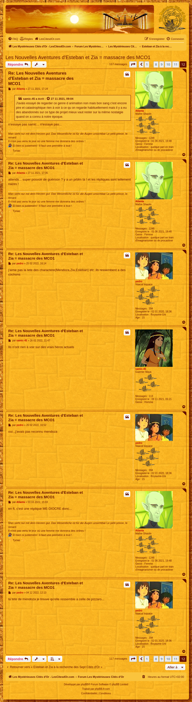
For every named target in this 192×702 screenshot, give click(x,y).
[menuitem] (13, 39)
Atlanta (139, 110)
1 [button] (147, 64)
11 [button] (176, 64)
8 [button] (156, 64)
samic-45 (29, 98)
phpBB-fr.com (102, 689)
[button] (133, 64)
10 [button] (168, 64)
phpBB (84, 684)
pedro (138, 281)
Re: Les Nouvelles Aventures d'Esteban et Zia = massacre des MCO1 (41, 78)
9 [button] (161, 64)
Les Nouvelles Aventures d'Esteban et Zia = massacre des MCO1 (78, 57)
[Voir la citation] (48, 99)
